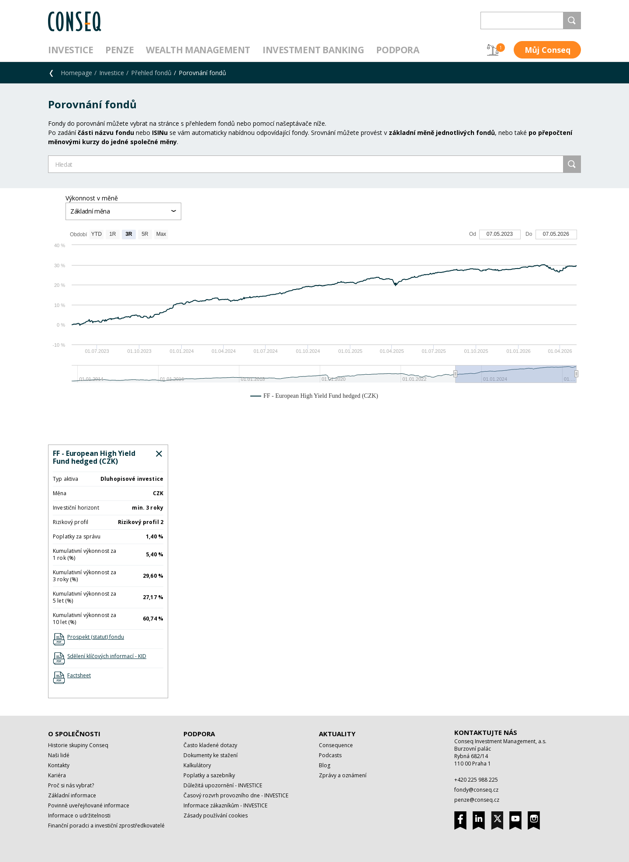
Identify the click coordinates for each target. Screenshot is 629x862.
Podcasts (330, 755)
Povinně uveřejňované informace (88, 805)
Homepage (76, 73)
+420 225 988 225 (476, 779)
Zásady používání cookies (215, 815)
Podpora (397, 50)
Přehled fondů (151, 73)
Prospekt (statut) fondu (95, 637)
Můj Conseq (547, 50)
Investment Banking (313, 50)
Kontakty (58, 765)
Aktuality (337, 733)
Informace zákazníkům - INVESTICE (225, 805)
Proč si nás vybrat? (71, 785)
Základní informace (72, 795)
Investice (70, 50)
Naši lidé (58, 755)
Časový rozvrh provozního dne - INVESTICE (235, 795)
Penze (119, 50)
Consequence (336, 745)
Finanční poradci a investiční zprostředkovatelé (106, 825)
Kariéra (57, 775)
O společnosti (74, 733)
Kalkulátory (197, 765)
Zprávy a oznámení (342, 775)
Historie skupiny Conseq (78, 745)
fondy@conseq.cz (476, 789)
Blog (324, 765)
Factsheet (79, 675)
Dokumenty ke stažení (210, 755)
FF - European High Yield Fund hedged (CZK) (94, 457)
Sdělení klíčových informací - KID (106, 656)
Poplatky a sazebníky (209, 775)
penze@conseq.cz (476, 799)
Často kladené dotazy (210, 745)
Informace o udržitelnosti (79, 815)
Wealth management (198, 50)
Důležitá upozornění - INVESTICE (222, 785)
